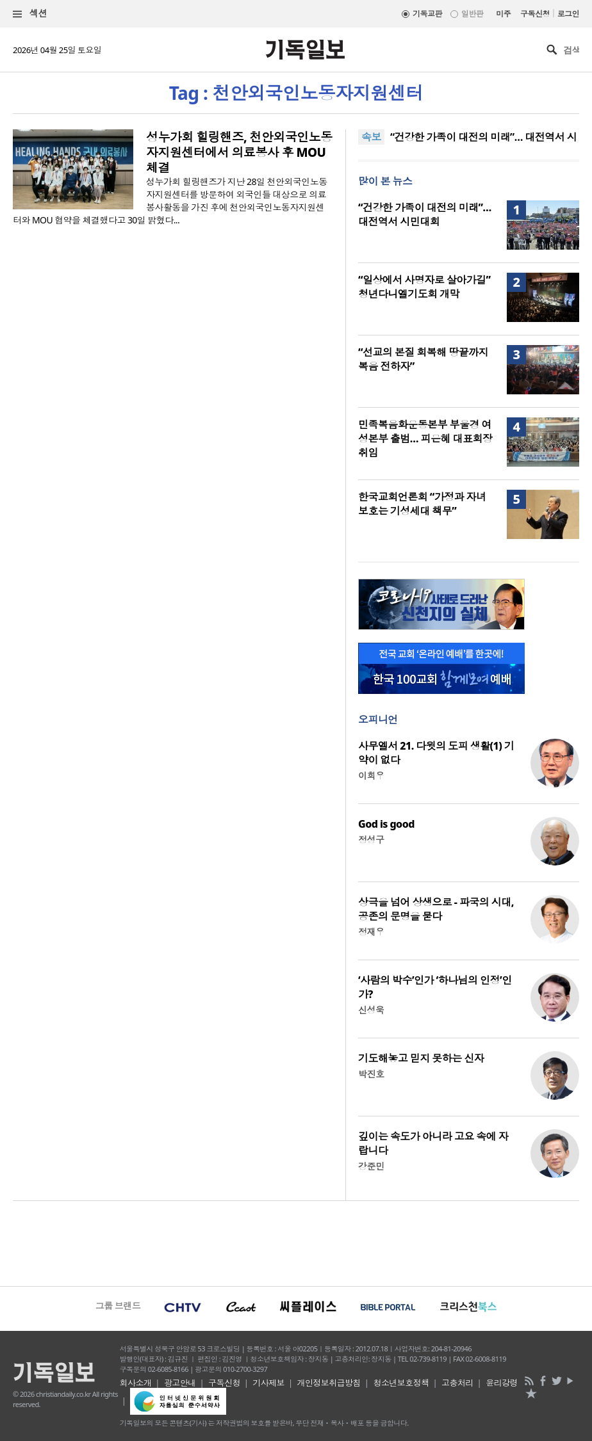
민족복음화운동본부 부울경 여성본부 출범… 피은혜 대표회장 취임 (425, 438)
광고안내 (180, 1383)
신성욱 (371, 1010)
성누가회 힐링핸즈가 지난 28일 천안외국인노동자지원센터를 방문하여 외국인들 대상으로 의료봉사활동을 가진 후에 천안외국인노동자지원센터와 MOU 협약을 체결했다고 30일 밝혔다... (170, 200)
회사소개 (136, 1383)
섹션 (30, 13)
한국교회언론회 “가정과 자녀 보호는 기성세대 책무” (422, 504)
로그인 (568, 13)
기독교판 (427, 13)
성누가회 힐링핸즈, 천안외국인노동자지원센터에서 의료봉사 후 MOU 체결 (239, 152)
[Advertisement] (296, 1242)
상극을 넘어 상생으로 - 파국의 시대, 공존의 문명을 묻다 (436, 909)
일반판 (472, 13)
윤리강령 (502, 1383)
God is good (386, 824)
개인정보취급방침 (329, 1383)
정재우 (371, 932)
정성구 (371, 839)
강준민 (371, 1166)
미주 (503, 13)
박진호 (371, 1074)
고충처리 (457, 1383)
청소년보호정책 (401, 1383)
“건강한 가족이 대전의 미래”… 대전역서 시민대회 (424, 214)
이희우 (371, 775)
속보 (371, 137)
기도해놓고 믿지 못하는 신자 (421, 1058)
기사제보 (268, 1383)
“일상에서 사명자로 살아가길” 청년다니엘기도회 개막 (424, 287)
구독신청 (535, 13)
